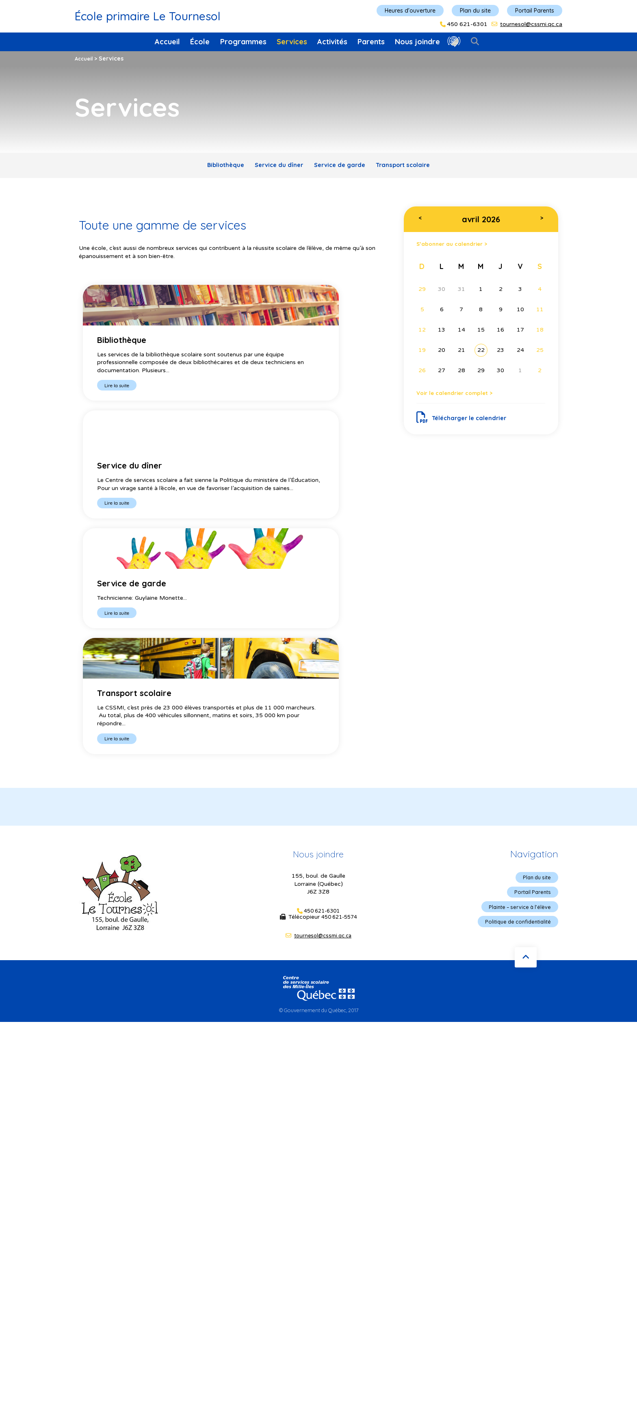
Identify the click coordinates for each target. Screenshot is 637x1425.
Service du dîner (274, 167)
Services (292, 41)
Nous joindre (417, 41)
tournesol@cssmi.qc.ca (531, 24)
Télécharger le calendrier (466, 425)
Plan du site (475, 10)
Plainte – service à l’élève (516, 711)
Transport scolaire (415, 167)
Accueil (167, 41)
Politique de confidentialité (514, 727)
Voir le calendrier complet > (462, 399)
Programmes (243, 41)
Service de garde (342, 167)
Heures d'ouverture (410, 10)
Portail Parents (534, 10)
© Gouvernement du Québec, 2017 (318, 814)
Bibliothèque (213, 167)
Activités (332, 41)
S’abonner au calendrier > (458, 248)
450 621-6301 (467, 24)
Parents (371, 41)
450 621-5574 (339, 720)
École (200, 41)
